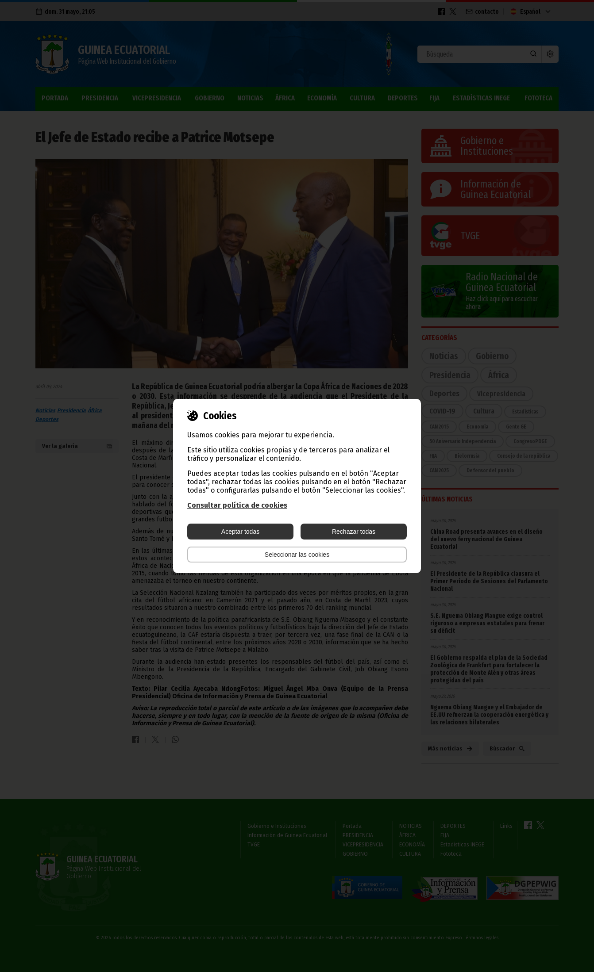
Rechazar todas (353, 531)
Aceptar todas (240, 531)
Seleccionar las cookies (297, 554)
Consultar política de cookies (237, 505)
